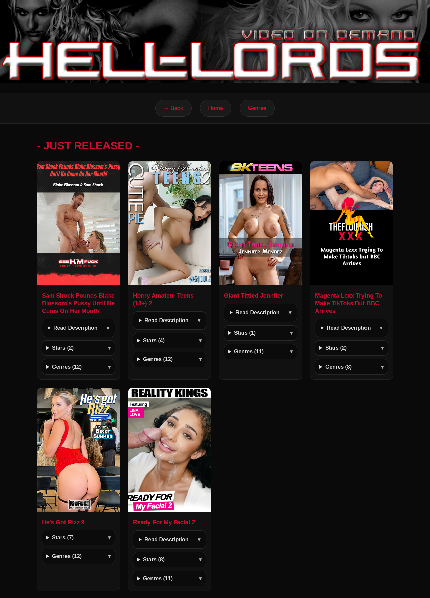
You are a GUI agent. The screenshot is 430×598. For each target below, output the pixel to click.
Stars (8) (154, 559)
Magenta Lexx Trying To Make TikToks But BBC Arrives (348, 303)
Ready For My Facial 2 (164, 522)
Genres (257, 108)
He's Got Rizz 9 (63, 522)
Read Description (75, 328)
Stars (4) (154, 340)
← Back (173, 108)
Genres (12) (67, 367)
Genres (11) (249, 351)
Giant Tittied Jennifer (253, 295)
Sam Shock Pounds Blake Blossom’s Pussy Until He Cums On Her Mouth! (78, 303)
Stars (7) (63, 537)
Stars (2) (63, 348)
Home (215, 108)
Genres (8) (338, 367)
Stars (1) (245, 333)
